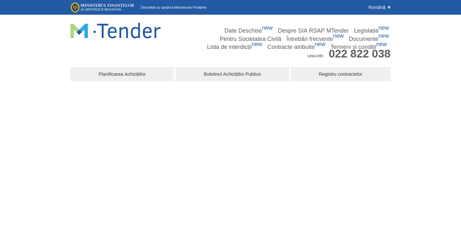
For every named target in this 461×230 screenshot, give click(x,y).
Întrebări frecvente (365, 25)
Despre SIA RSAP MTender (238, 25)
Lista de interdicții (283, 33)
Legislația (280, 25)
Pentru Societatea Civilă (318, 25)
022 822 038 (360, 45)
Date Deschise (192, 25)
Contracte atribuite (327, 33)
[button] (379, 7)
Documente (244, 33)
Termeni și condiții (372, 33)
